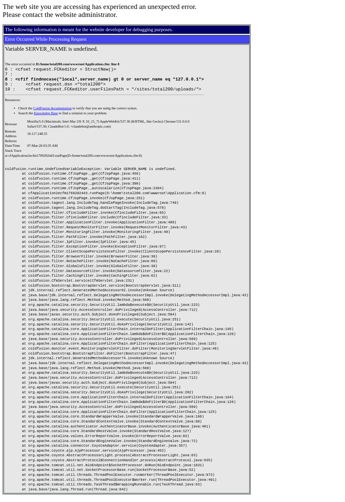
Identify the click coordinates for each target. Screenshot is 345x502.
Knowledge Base (46, 118)
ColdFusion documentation (52, 113)
